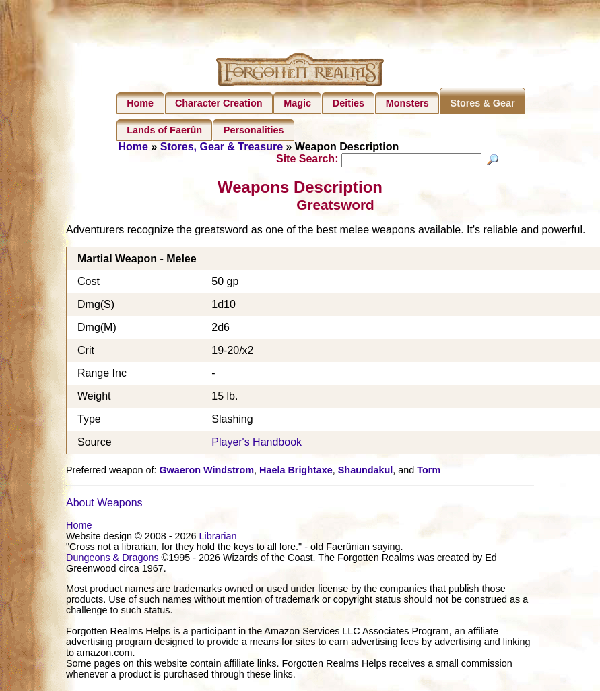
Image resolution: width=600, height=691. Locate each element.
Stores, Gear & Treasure (221, 146)
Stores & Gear (483, 103)
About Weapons (104, 504)
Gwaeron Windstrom (206, 471)
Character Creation (219, 103)
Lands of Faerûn (164, 130)
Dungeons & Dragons (112, 559)
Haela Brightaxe (296, 471)
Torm (428, 471)
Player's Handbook (256, 444)
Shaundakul (365, 471)
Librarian (218, 538)
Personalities (254, 130)
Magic (297, 103)
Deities (348, 103)
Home (140, 103)
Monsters (407, 103)
